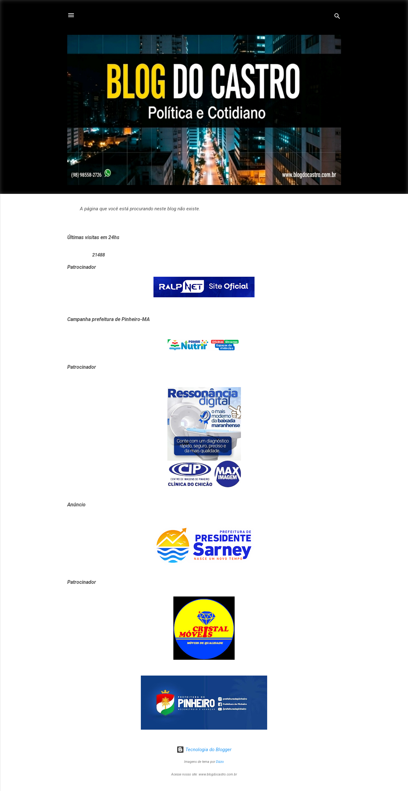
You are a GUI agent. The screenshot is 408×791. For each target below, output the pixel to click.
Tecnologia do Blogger (204, 749)
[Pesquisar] (337, 17)
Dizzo (220, 762)
